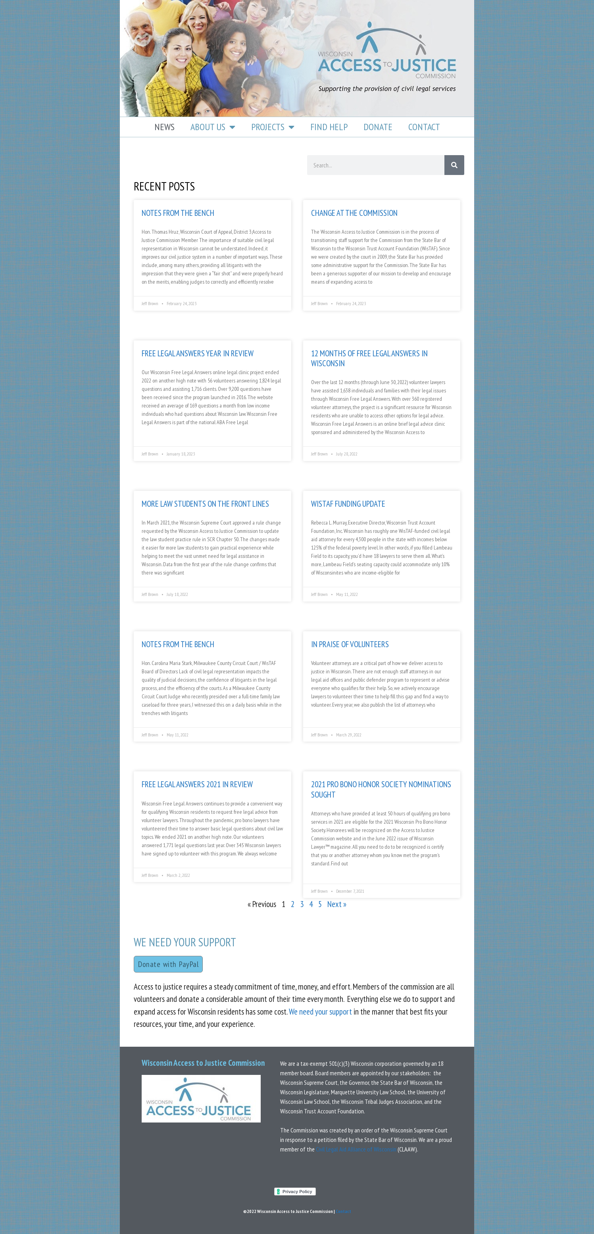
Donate (377, 127)
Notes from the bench (178, 213)
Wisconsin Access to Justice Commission (203, 1062)
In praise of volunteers (350, 644)
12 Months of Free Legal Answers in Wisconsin (369, 358)
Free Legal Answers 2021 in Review (197, 784)
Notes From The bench (178, 644)
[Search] (454, 165)
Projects (272, 127)
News (164, 127)
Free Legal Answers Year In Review (198, 353)
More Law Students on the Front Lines (205, 503)
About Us (212, 127)
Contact (424, 127)
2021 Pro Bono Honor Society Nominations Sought (381, 789)
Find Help (329, 127)
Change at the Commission (354, 213)
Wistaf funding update (348, 503)
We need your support (320, 1011)
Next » (336, 904)
